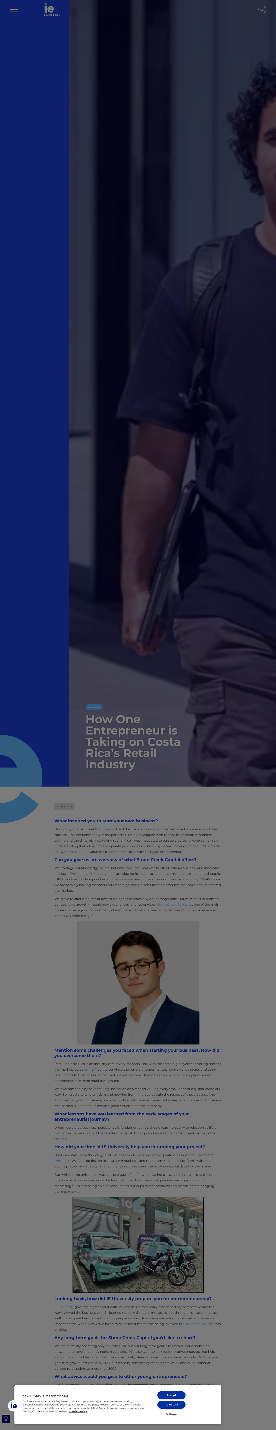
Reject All (171, 1404)
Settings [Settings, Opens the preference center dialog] (171, 1414)
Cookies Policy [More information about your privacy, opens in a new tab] (78, 1411)
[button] (13, 1405)
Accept (171, 1395)
